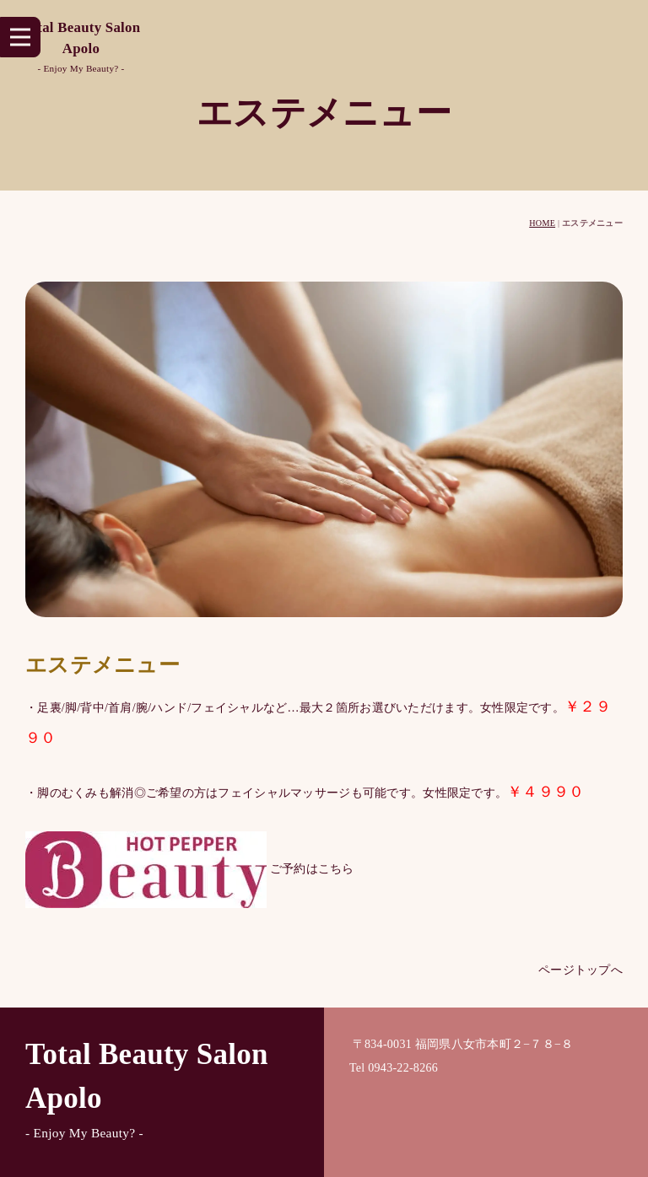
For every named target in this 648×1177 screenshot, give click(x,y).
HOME (542, 223)
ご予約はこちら (189, 868)
